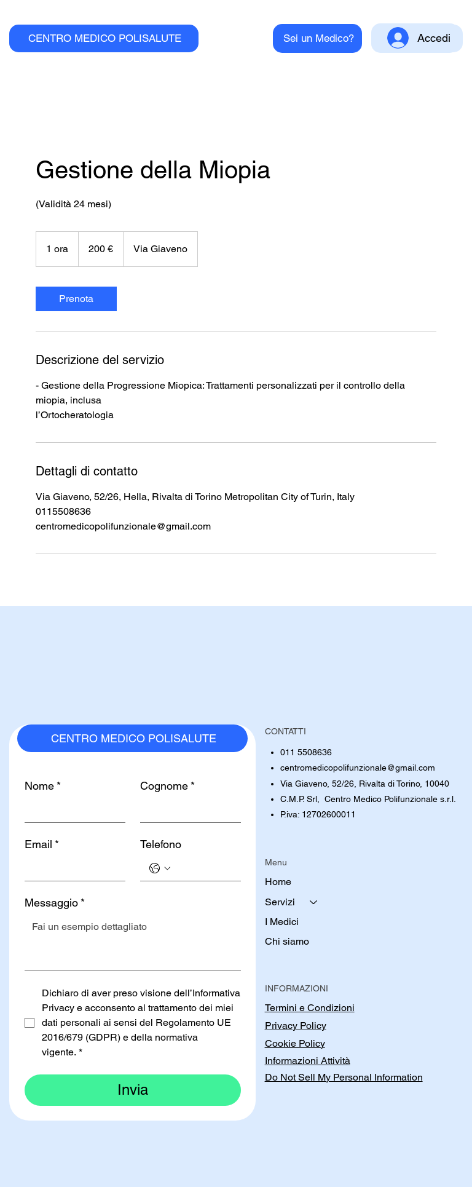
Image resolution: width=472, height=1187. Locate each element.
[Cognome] (187, 810)
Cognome (167, 786)
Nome (43, 786)
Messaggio (55, 903)
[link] (76, 299)
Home (278, 881)
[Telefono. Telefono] (203, 868)
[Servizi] (314, 902)
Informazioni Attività (307, 1060)
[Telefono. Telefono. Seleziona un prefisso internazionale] (160, 868)
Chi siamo (287, 941)
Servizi (280, 902)
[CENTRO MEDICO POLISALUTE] (103, 38)
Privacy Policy (295, 1025)
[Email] (71, 868)
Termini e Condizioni (310, 1008)
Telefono (160, 844)
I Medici (282, 921)
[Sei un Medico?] (317, 38)
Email (42, 844)
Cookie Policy (295, 1043)
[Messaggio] (133, 942)
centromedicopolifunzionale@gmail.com (357, 767)
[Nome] (71, 810)
